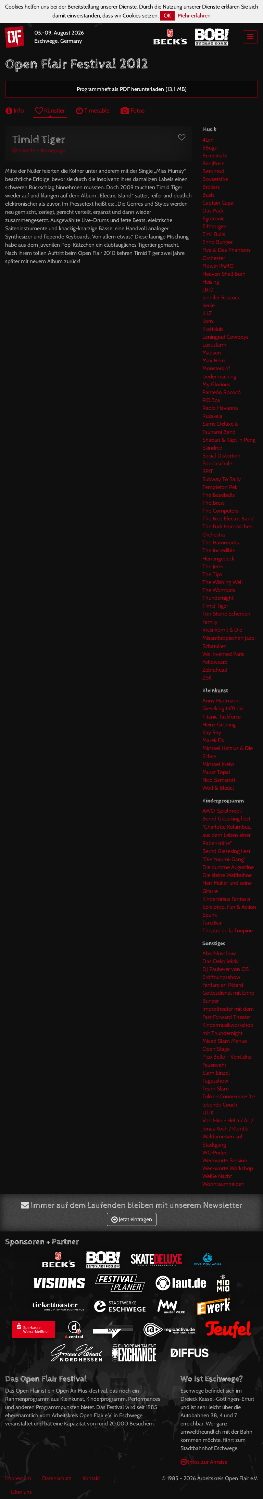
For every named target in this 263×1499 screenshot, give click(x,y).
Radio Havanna (220, 408)
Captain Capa (218, 202)
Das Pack (213, 210)
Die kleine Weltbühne (227, 875)
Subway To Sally (221, 479)
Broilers (211, 187)
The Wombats (218, 590)
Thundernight (218, 598)
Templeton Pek (219, 487)
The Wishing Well (222, 582)
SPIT (207, 471)
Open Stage (216, 1049)
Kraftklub (212, 329)
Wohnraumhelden (223, 1184)
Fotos (133, 110)
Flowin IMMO (218, 266)
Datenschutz (57, 1478)
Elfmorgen (214, 226)
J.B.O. (208, 289)
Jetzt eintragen (131, 1219)
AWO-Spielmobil (222, 810)
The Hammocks (220, 542)
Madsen (211, 352)
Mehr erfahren (194, 15)
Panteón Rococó (221, 392)
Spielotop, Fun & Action (229, 907)
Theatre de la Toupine (227, 930)
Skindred (212, 447)
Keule (208, 305)
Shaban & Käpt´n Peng (228, 440)
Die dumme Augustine (228, 867)
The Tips (212, 574)
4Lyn (208, 140)
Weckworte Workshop (227, 1168)
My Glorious (216, 384)
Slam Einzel (216, 1073)
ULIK (208, 1112)
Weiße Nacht (217, 1176)
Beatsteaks (214, 155)
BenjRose (213, 163)
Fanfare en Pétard (222, 985)
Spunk (209, 915)
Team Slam (215, 1088)
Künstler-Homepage (38, 150)
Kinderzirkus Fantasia (226, 899)
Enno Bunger (217, 242)
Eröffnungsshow (221, 977)
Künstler (50, 110)
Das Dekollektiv (220, 961)
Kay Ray (211, 732)
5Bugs (209, 147)
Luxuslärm (214, 344)
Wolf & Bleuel (218, 788)
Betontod (213, 171)
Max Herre (214, 360)
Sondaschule (217, 463)
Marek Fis (213, 740)
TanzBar (212, 922)
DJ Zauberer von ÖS (225, 969)
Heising (210, 282)
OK (167, 15)
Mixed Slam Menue (224, 1041)
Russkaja (212, 416)
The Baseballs (218, 495)
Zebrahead (214, 670)
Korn (207, 321)
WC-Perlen (215, 1152)
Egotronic (213, 218)
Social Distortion (221, 455)
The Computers (220, 510)
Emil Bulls (213, 234)
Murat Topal (216, 772)
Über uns (21, 1492)
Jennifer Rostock (221, 297)
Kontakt (91, 1478)
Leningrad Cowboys (225, 337)
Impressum (18, 1478)
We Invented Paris (223, 654)
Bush (208, 195)
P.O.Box (211, 400)
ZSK (207, 677)
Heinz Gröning (219, 724)
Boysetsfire (215, 179)
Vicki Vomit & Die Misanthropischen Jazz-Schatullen (229, 637)
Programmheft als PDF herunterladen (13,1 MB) (132, 89)
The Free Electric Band (228, 518)
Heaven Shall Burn (224, 274)
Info (14, 110)
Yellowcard (215, 662)
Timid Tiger (215, 606)
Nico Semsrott (218, 780)
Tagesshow (215, 1080)
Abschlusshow (219, 953)
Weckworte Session (224, 1160)
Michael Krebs (218, 764)
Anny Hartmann (221, 700)
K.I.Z (207, 313)
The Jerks (212, 566)
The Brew (213, 503)
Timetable (93, 110)
